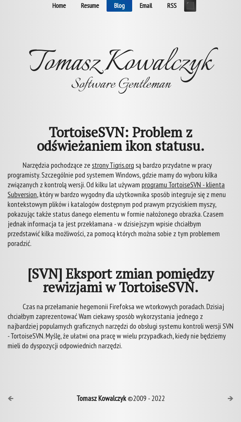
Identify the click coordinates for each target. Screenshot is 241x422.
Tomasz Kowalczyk (101, 398)
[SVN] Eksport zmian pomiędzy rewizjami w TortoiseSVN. (120, 280)
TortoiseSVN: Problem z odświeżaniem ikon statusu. (120, 139)
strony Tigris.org (113, 165)
